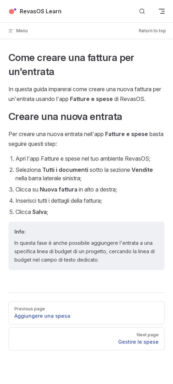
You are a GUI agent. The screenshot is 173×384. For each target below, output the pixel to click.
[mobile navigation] (161, 11)
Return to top (152, 30)
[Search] (142, 11)
